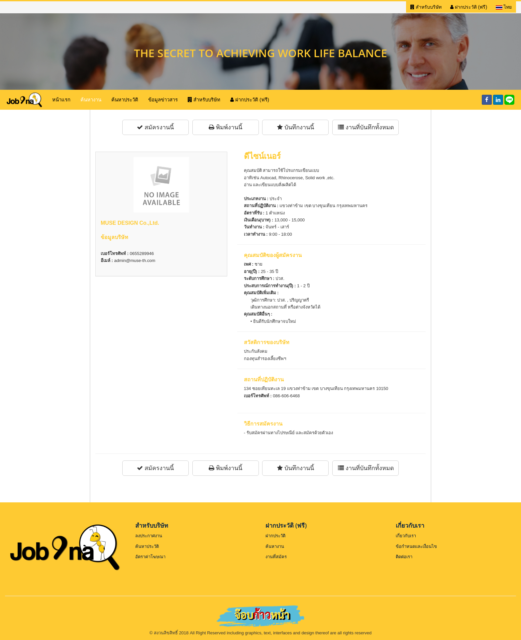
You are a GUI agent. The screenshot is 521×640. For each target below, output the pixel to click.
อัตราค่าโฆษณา (150, 556)
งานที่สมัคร (276, 556)
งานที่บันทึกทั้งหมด (366, 127)
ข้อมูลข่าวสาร (163, 99)
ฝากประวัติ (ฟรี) (468, 7)
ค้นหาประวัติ (124, 99)
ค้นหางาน (90, 99)
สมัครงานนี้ (155, 127)
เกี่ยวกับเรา (406, 535)
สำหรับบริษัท (426, 7)
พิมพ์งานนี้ (225, 127)
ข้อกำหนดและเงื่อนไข (416, 546)
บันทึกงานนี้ (295, 127)
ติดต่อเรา (404, 556)
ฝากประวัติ (275, 535)
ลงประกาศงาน (148, 535)
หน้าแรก (61, 99)
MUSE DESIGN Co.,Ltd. (130, 223)
